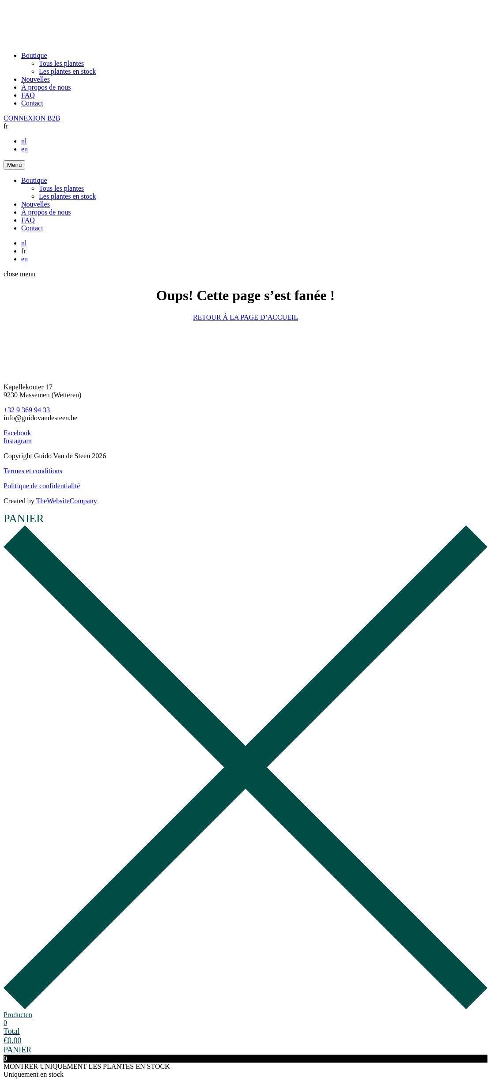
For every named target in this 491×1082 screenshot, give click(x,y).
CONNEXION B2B (32, 118)
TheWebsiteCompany (66, 501)
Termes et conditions (33, 471)
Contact (32, 103)
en (24, 149)
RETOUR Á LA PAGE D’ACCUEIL (245, 317)
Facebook (17, 433)
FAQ (28, 95)
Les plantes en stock (67, 71)
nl (23, 141)
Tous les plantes (61, 63)
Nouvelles (35, 79)
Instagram (18, 441)
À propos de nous (46, 87)
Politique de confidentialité (42, 486)
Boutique (34, 55)
